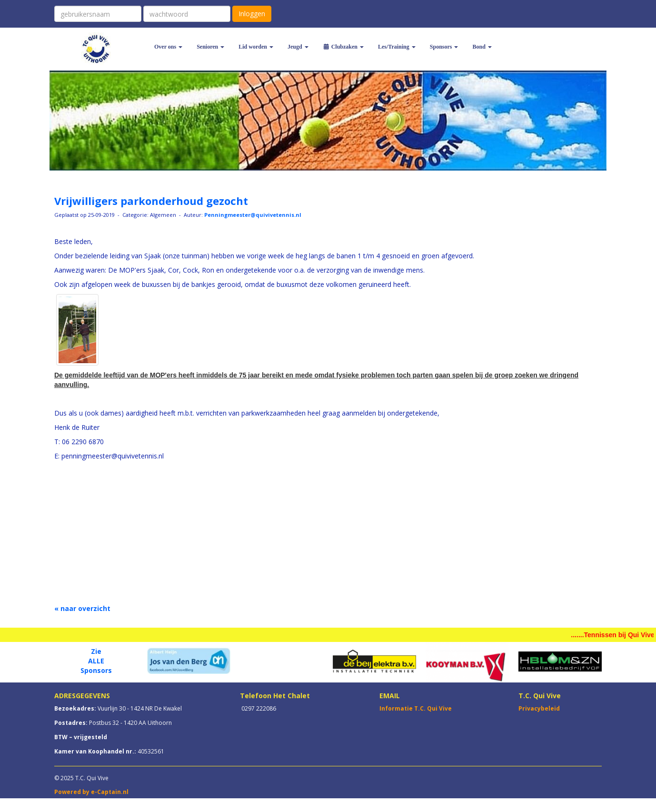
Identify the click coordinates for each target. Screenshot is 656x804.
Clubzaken (343, 46)
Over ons (168, 46)
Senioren (210, 46)
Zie (96, 651)
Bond (481, 46)
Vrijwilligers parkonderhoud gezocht (151, 200)
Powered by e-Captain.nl (91, 792)
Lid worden (256, 46)
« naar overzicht (82, 608)
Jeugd (298, 46)
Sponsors (444, 46)
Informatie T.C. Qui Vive (415, 708)
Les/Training (397, 46)
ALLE (96, 660)
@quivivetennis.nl (252, 214)
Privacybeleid (539, 708)
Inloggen (252, 13)
